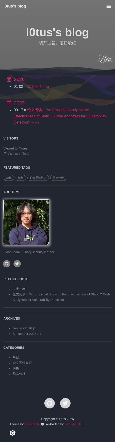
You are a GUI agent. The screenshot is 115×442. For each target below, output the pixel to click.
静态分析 (58, 177)
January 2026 (22, 328)
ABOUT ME (12, 192)
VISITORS (10, 138)
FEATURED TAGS (16, 167)
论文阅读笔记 (38, 177)
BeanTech (32, 424)
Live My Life (73, 424)
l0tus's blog (14, 6)
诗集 (21, 177)
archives (11, 318)
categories (13, 347)
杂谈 (9, 177)
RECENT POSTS (15, 279)
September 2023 (24, 334)
